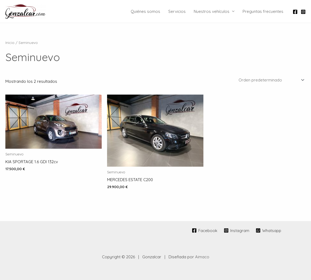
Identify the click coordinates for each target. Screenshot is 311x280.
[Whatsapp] (268, 230)
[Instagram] (303, 11)
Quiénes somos (145, 11)
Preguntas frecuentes (263, 11)
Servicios (177, 11)
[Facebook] (295, 11)
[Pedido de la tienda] (270, 79)
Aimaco (202, 256)
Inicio (9, 42)
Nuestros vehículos (211, 11)
